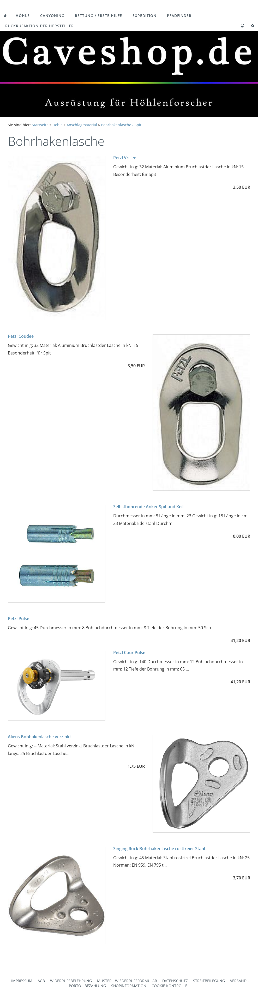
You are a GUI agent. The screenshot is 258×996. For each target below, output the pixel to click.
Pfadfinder (179, 15)
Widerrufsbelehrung (71, 980)
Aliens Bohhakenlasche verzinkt (39, 737)
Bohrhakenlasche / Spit (121, 124)
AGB (41, 980)
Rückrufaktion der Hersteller (39, 25)
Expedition (145, 15)
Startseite (40, 124)
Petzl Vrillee (124, 158)
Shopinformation (128, 985)
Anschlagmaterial (82, 124)
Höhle (23, 15)
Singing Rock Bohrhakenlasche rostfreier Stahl (159, 848)
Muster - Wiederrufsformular (127, 980)
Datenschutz (175, 980)
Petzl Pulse (18, 618)
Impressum (21, 980)
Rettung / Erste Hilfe (98, 15)
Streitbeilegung (209, 980)
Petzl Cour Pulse (129, 652)
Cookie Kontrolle (169, 985)
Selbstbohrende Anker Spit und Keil (148, 507)
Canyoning (52, 15)
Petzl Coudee (21, 336)
